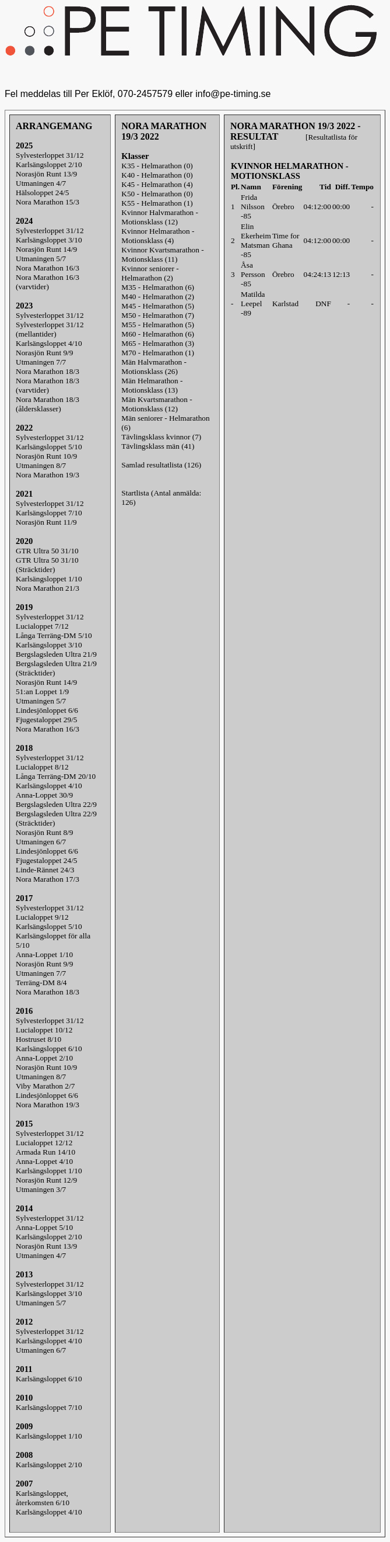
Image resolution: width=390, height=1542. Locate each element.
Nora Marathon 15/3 (47, 201)
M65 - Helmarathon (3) (157, 343)
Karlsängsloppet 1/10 (49, 578)
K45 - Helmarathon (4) (157, 184)
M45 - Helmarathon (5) (157, 306)
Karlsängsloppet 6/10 (49, 1048)
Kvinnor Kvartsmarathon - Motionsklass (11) (162, 254)
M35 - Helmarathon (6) (157, 287)
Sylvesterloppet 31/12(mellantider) (50, 329)
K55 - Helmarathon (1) (157, 203)
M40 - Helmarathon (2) (157, 296)
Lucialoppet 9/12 (42, 917)
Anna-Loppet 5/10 (44, 1227)
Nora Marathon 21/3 (47, 588)
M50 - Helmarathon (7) (157, 315)
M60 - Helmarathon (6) (157, 334)
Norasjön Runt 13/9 (46, 173)
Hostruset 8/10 (38, 1039)
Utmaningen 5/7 (41, 258)
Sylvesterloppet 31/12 (50, 155)
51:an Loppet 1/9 (42, 691)
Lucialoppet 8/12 (42, 767)
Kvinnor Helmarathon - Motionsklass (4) (157, 236)
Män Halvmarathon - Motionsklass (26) (154, 367)
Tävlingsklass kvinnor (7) (161, 436)
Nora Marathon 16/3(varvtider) (47, 282)
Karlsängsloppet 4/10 (49, 343)
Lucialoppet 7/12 (42, 626)
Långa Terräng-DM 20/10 (56, 776)
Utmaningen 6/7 (41, 841)
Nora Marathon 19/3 (47, 474)
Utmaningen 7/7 (41, 362)
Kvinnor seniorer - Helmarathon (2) (149, 273)
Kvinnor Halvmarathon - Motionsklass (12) (159, 217)
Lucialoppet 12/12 (44, 1142)
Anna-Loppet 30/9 (44, 795)
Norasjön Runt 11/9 (46, 522)
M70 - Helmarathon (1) (157, 352)
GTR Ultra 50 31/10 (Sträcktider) (47, 565)
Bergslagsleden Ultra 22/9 (56, 804)
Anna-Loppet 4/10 (44, 1161)
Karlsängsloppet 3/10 (49, 239)
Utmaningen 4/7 (41, 183)
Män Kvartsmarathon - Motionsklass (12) (156, 404)
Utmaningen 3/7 (41, 1189)
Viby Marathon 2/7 (45, 1086)
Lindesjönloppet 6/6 (47, 710)
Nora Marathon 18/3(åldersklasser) (47, 404)
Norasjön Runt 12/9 (46, 1180)
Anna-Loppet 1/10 (44, 954)
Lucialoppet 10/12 (44, 1029)
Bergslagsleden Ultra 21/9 (56, 654)
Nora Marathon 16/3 (47, 268)
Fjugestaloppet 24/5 (47, 860)
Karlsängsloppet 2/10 (49, 164)
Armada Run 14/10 (45, 1152)
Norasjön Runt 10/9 (46, 456)
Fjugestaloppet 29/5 (47, 719)
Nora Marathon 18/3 (47, 371)
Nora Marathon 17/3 (47, 879)
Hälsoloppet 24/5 (42, 192)
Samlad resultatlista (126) (161, 464)
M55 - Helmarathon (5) (157, 324)
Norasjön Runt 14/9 (46, 249)
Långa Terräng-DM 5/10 (54, 635)
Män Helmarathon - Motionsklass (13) (151, 385)
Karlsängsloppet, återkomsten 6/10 (42, 1498)
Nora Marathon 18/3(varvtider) (47, 385)
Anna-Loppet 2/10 (44, 1058)
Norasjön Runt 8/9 (44, 832)
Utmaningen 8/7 (41, 465)
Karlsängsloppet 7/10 (49, 512)
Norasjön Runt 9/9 (44, 352)
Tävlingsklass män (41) (157, 446)
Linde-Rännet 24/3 (45, 869)
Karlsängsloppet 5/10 (49, 446)
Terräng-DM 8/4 (41, 982)
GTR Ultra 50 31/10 (47, 550)
